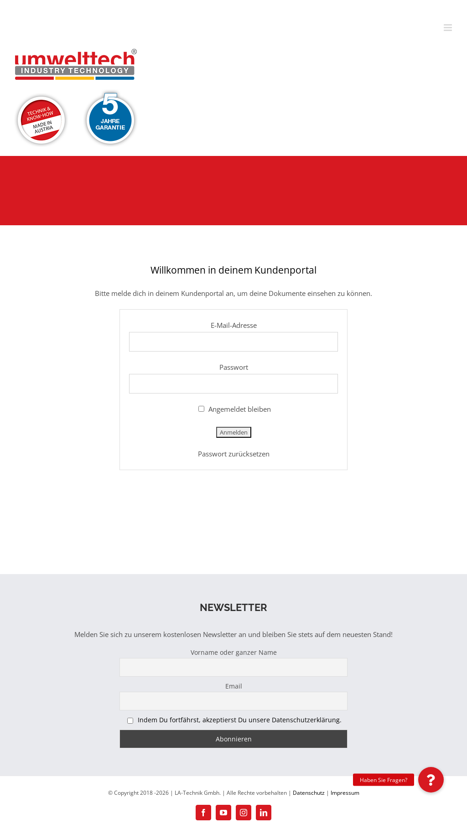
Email (233, 686)
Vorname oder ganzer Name (234, 652)
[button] (431, 780)
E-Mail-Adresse (234, 325)
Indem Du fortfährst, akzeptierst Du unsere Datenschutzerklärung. (240, 719)
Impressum (345, 793)
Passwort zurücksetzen (234, 453)
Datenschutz (309, 793)
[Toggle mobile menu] (448, 27)
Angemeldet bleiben (234, 409)
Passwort (233, 367)
